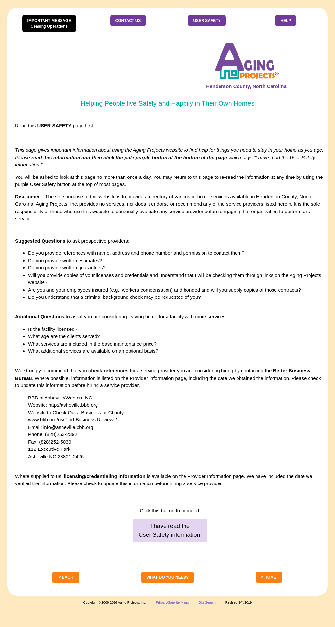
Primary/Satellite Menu (172, 602)
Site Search (207, 602)
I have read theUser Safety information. (170, 530)
